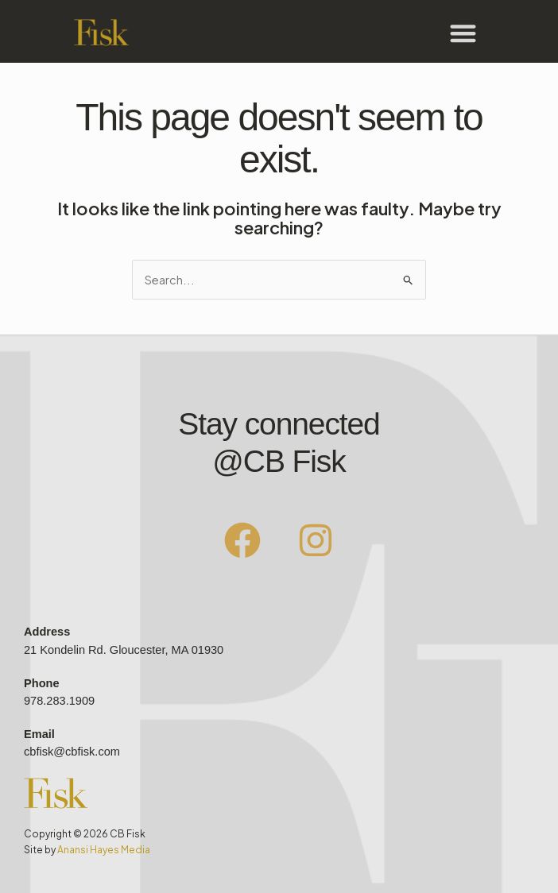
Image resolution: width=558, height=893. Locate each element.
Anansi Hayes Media (103, 850)
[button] (463, 33)
